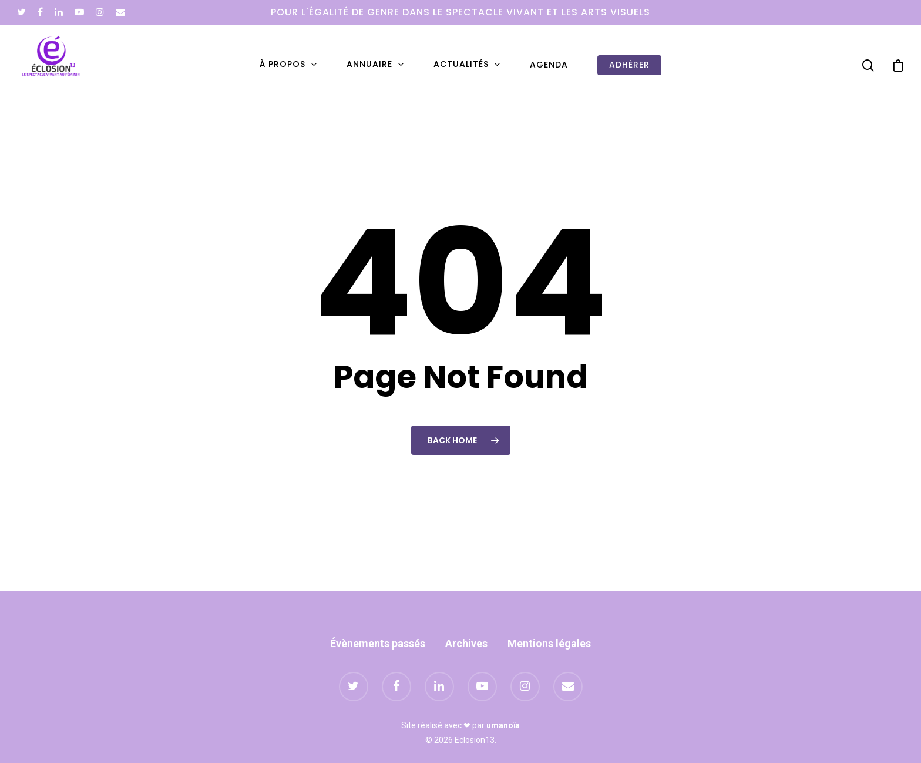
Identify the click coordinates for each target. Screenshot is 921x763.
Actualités (466, 64)
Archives (466, 643)
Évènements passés (377, 643)
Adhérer (629, 65)
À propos (288, 64)
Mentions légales (549, 643)
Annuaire (375, 64)
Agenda (549, 65)
